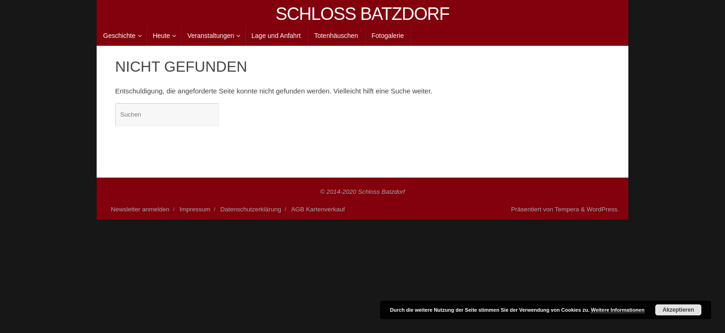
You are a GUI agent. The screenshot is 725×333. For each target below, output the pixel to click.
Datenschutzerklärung (251, 209)
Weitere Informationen (618, 310)
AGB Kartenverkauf (318, 209)
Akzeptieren (678, 310)
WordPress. (603, 209)
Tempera (567, 209)
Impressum (194, 209)
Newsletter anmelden (140, 209)
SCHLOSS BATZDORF (362, 14)
